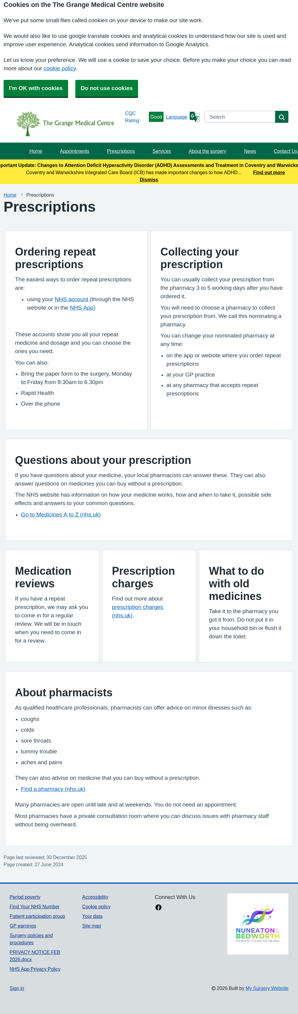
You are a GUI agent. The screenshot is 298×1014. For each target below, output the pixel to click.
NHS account (71, 299)
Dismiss (149, 179)
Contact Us (285, 151)
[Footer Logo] (257, 924)
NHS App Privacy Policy (35, 969)
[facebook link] (158, 908)
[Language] (183, 117)
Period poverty (25, 896)
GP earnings (23, 925)
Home (35, 151)
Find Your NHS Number (34, 906)
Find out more (269, 172)
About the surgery (207, 151)
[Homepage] (66, 124)
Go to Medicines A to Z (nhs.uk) (61, 514)
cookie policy (60, 68)
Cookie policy (96, 906)
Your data (92, 916)
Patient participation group (37, 916)
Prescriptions (121, 151)
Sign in (17, 988)
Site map (91, 925)
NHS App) (82, 307)
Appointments (74, 151)
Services (161, 151)
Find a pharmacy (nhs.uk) (53, 789)
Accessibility (95, 896)
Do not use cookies (107, 88)
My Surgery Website (266, 988)
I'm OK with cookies (36, 88)
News (250, 151)
